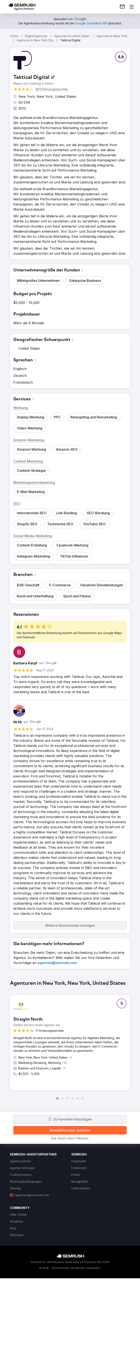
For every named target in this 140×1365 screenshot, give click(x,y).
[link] (122, 7)
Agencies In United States (72, 36)
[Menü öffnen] (131, 7)
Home (14, 36)
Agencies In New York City (35, 40)
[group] (70, 1084)
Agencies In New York (112, 36)
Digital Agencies (36, 36)
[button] (121, 57)
